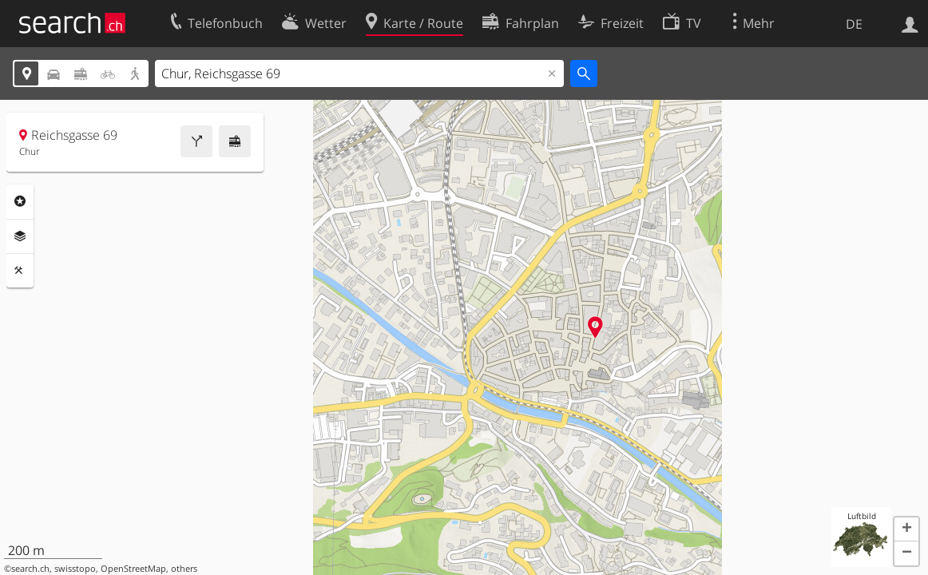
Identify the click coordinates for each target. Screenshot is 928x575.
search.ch (30, 568)
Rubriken (20, 201)
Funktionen (20, 271)
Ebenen (20, 236)
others (184, 568)
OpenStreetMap (133, 568)
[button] (906, 529)
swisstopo (75, 568)
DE (854, 24)
